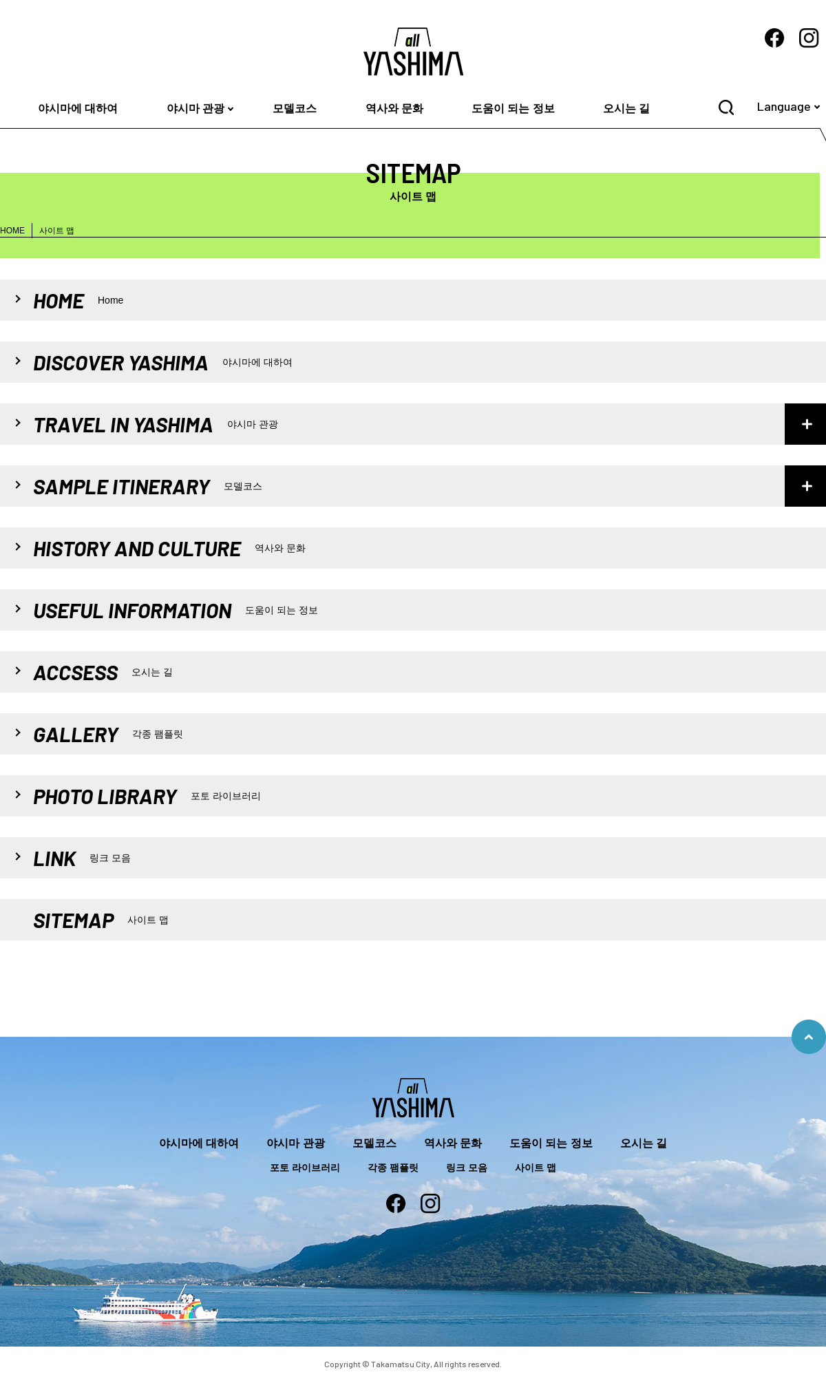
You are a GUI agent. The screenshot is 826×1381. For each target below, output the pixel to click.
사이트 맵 (535, 1167)
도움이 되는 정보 (513, 108)
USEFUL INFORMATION (175, 610)
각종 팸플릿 (393, 1167)
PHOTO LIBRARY (147, 795)
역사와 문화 (394, 108)
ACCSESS (103, 672)
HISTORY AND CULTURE (169, 548)
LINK (82, 857)
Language (784, 106)
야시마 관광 (195, 108)
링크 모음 (466, 1167)
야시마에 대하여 (78, 108)
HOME (12, 230)
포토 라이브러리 (305, 1167)
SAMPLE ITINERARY (147, 486)
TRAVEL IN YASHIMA (155, 424)
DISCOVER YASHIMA (163, 362)
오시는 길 (626, 108)
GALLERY (108, 734)
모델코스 (295, 108)
